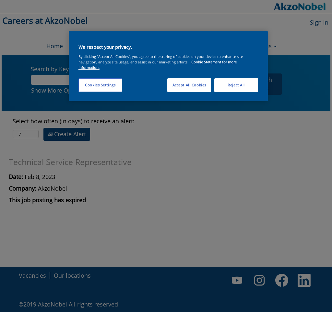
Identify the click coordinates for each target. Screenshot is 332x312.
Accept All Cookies (189, 85)
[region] (168, 66)
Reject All (236, 85)
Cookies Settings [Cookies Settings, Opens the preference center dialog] (100, 85)
